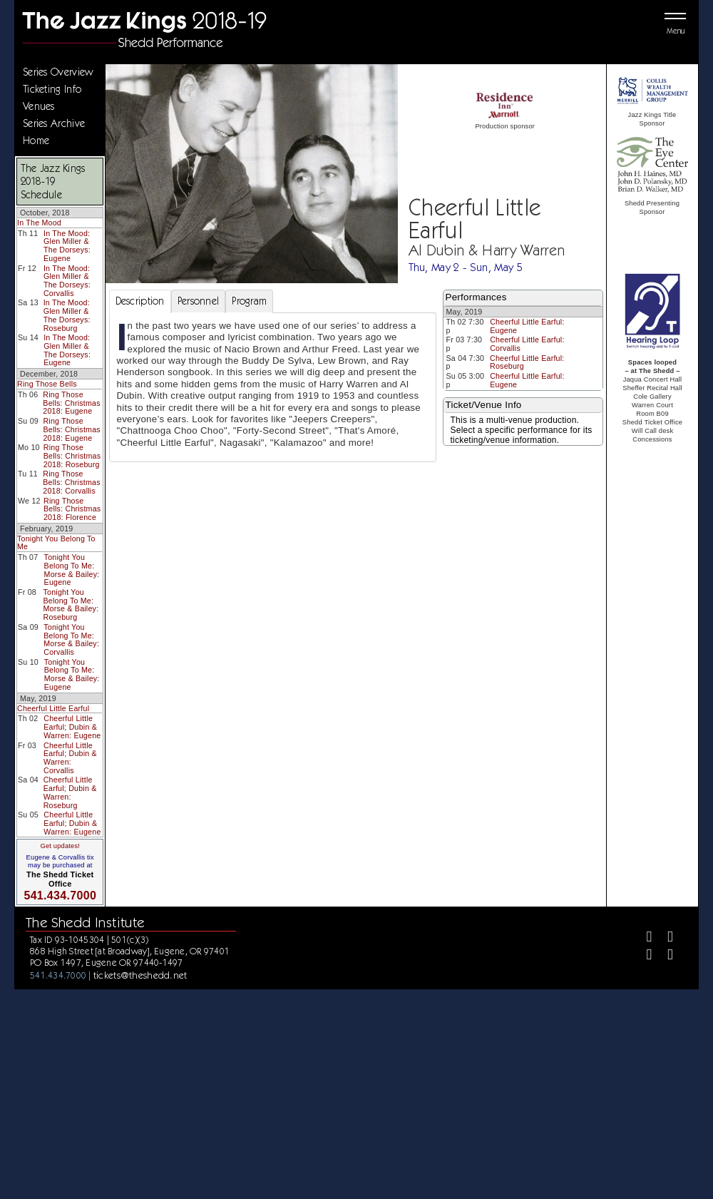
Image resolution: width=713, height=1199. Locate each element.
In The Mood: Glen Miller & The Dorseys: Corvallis (67, 280)
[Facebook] (643, 938)
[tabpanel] (273, 387)
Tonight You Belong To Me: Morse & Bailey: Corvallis (71, 639)
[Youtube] (664, 956)
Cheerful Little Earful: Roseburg (527, 362)
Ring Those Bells (47, 383)
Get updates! (60, 845)
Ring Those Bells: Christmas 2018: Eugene (71, 402)
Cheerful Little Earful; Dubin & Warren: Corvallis (70, 758)
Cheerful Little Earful (53, 708)
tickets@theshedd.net (140, 975)
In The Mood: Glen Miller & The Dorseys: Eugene (67, 245)
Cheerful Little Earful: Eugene (527, 326)
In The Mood (39, 222)
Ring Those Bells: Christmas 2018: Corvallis (71, 481)
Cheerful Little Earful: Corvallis (527, 343)
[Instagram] (643, 956)
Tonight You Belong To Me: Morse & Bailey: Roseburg (70, 604)
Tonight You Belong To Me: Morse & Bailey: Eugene (72, 569)
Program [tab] (249, 301)
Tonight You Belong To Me (56, 542)
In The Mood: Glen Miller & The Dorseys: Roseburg (67, 315)
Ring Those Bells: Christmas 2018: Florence (72, 508)
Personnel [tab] (199, 301)
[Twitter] (664, 938)
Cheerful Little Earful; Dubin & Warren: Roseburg (70, 792)
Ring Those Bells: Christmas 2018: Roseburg (72, 455)
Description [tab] (140, 301)
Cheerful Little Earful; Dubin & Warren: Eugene (72, 726)
